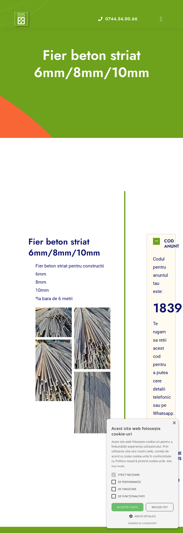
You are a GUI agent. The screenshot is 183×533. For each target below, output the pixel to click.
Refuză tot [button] (160, 507)
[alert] (142, 473)
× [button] (174, 423)
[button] (161, 243)
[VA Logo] (21, 15)
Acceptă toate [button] (127, 507)
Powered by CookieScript (142, 523)
